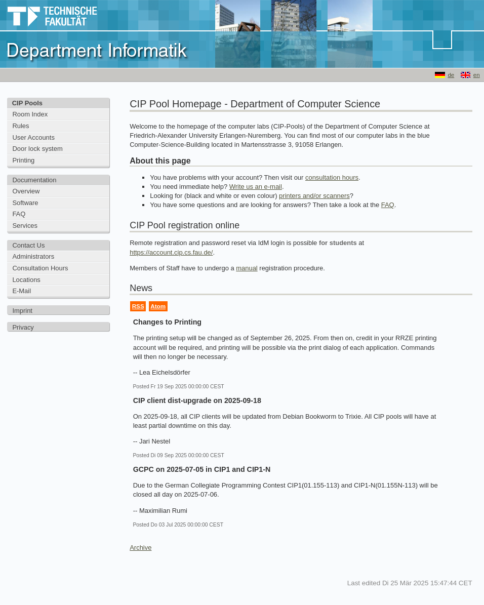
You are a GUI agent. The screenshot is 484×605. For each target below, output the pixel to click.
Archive (140, 547)
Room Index (30, 114)
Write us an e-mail (255, 186)
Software (25, 203)
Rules (20, 126)
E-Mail (21, 291)
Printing (23, 160)
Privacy (22, 327)
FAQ (18, 214)
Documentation (34, 180)
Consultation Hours (40, 268)
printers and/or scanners (314, 195)
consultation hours (331, 177)
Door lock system (37, 148)
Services (24, 225)
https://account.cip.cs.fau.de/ (171, 252)
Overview (25, 191)
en (476, 75)
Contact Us (28, 245)
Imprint (22, 310)
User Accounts (33, 137)
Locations (26, 280)
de (451, 75)
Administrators (33, 256)
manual (246, 268)
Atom (158, 306)
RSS (138, 306)
